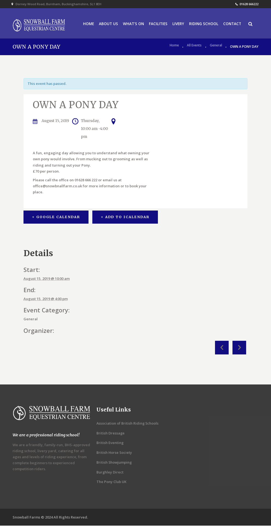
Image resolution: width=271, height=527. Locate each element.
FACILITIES (156, 24)
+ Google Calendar (56, 218)
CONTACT (232, 24)
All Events (194, 48)
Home (174, 48)
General (216, 48)
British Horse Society (114, 453)
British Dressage (110, 434)
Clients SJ (239, 349)
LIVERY (177, 24)
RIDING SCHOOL (203, 24)
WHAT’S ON (131, 24)
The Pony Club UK (111, 483)
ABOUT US (106, 24)
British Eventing (110, 444)
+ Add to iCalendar (125, 218)
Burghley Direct (110, 473)
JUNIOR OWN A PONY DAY (222, 349)
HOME (86, 24)
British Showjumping (114, 463)
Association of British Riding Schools (127, 424)
